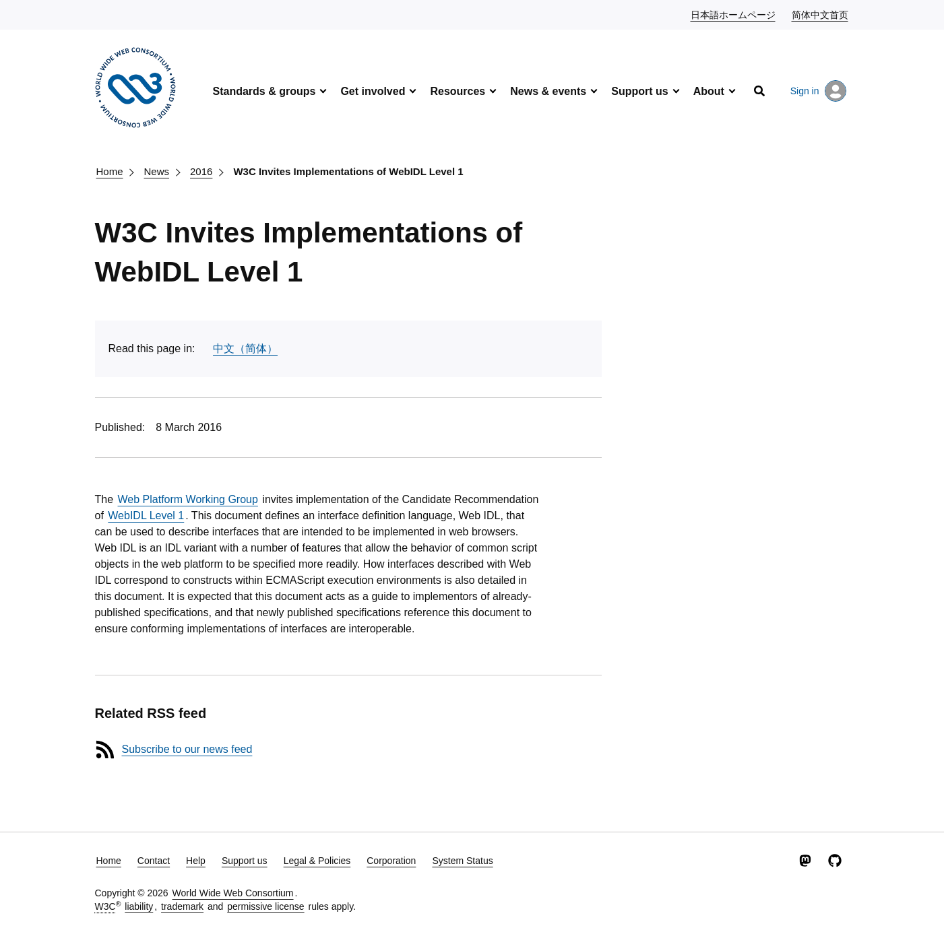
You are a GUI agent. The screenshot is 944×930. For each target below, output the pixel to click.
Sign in (818, 91)
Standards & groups (264, 91)
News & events (548, 91)
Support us (639, 91)
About (708, 91)
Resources (457, 91)
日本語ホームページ (734, 14)
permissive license (265, 906)
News (157, 171)
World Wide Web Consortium (233, 893)
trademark (182, 906)
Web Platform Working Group (188, 499)
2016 (201, 171)
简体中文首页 (821, 14)
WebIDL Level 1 (146, 515)
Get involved (372, 91)
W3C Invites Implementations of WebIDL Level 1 (348, 171)
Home (109, 171)
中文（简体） (245, 348)
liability (139, 906)
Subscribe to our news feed (187, 749)
